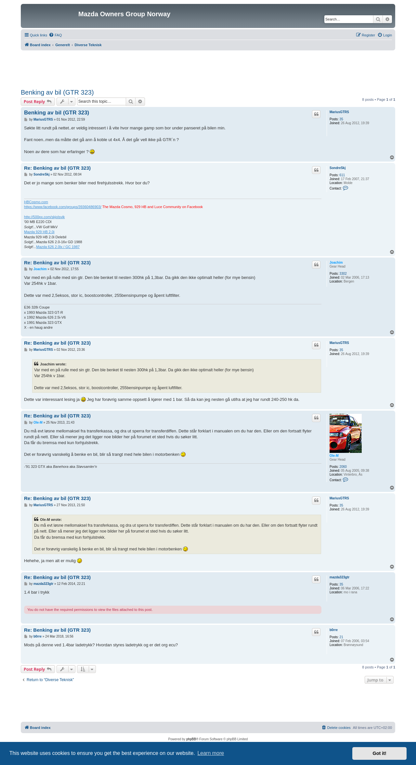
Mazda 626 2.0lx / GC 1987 (58, 247)
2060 (343, 466)
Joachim (336, 262)
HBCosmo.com (36, 202)
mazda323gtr (339, 577)
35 (341, 119)
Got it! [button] (379, 753)
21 (341, 637)
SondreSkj (337, 168)
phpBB (191, 739)
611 (342, 175)
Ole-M (334, 455)
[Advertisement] (208, 68)
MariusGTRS (339, 112)
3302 (343, 273)
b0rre (334, 630)
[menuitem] (55, 35)
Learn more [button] (210, 753)
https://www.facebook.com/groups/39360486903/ (62, 207)
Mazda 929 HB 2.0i (39, 232)
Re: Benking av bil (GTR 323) (57, 168)
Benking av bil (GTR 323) (57, 92)
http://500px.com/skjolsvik (44, 217)
